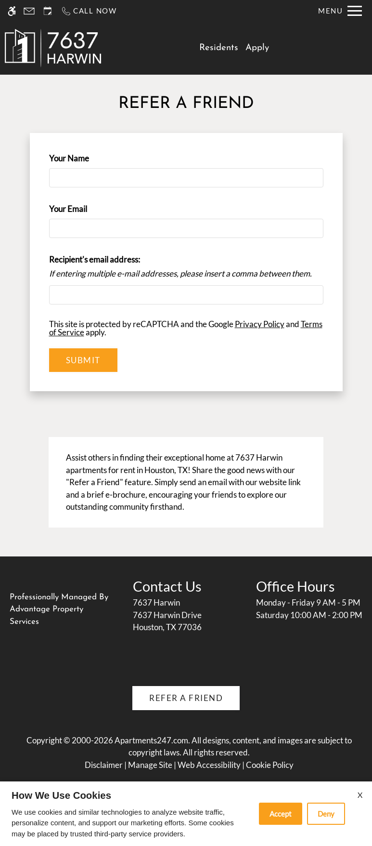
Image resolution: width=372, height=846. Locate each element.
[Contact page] (29, 10)
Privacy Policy (259, 324)
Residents (218, 48)
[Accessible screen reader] (11, 10)
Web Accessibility (209, 765)
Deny (326, 813)
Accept (280, 813)
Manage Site (150, 765)
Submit (83, 360)
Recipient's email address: (94, 259)
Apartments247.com (151, 740)
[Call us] (88, 10)
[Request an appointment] (47, 10)
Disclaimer (104, 765)
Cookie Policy (270, 765)
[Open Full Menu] (340, 10)
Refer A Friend (186, 698)
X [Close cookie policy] (360, 794)
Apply (257, 48)
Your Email (83, 209)
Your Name (84, 158)
